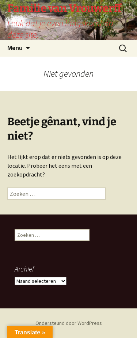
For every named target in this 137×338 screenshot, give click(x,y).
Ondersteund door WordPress (68, 323)
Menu (15, 48)
